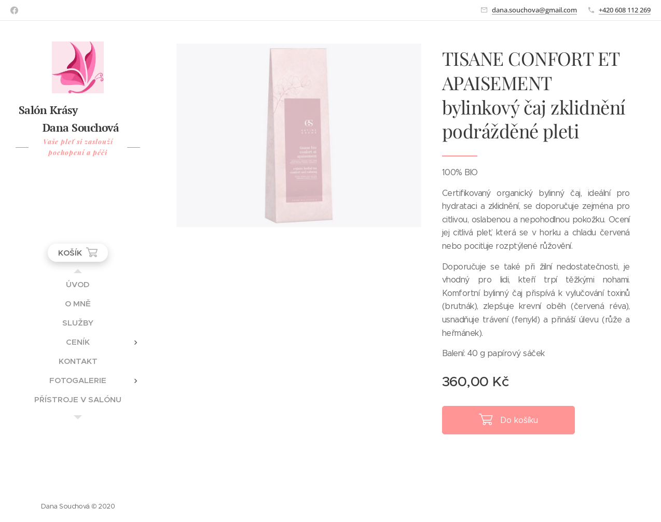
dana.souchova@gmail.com (534, 10)
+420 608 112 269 (625, 10)
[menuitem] (78, 284)
